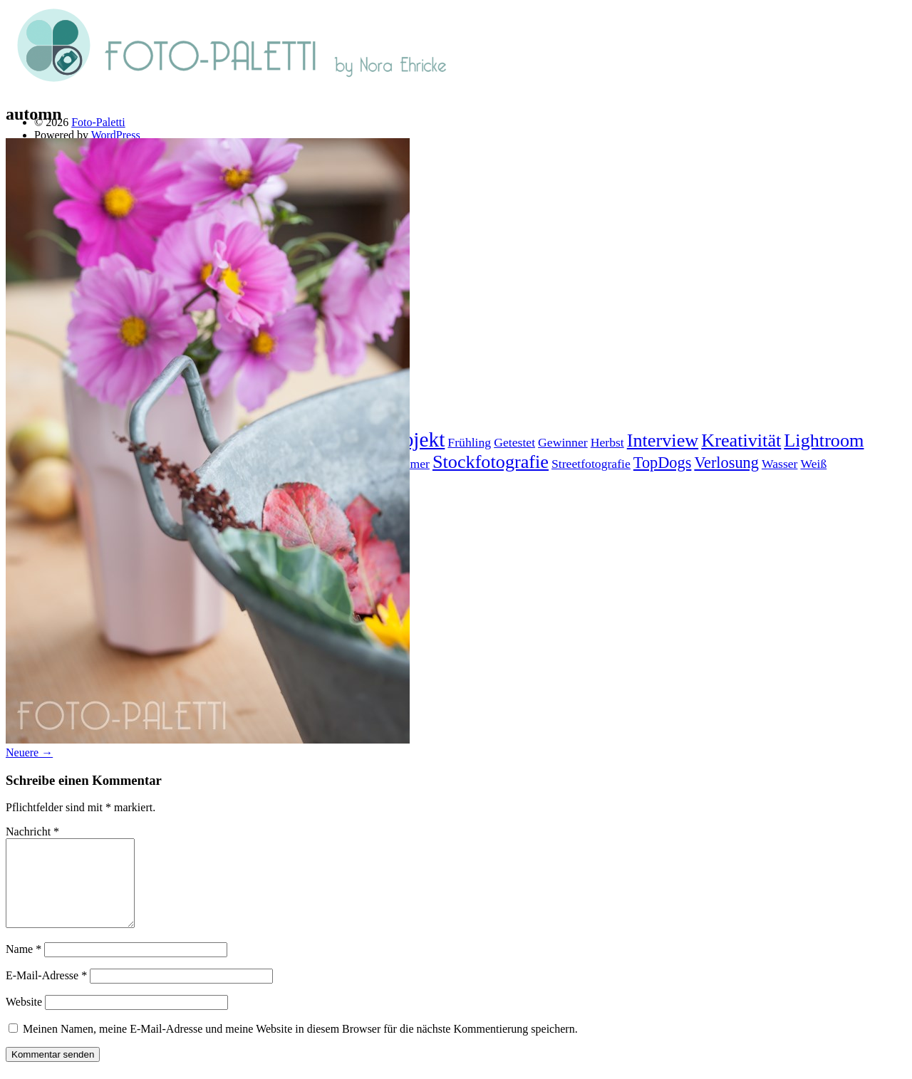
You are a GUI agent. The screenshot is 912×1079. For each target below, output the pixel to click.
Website (24, 1019)
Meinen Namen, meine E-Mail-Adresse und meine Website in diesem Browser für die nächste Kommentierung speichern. (300, 1046)
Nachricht (32, 831)
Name (23, 966)
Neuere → (29, 752)
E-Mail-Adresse (46, 992)
